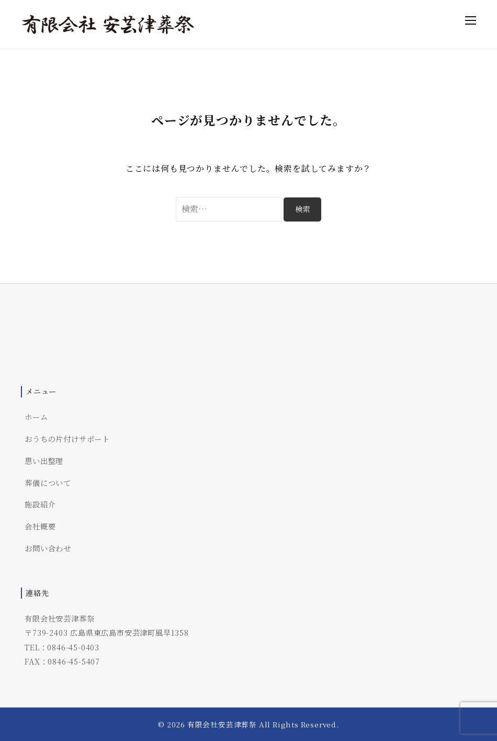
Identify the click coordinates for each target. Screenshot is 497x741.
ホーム (36, 416)
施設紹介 (40, 504)
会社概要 (40, 526)
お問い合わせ (48, 548)
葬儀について (48, 482)
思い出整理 (44, 460)
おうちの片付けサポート (67, 438)
